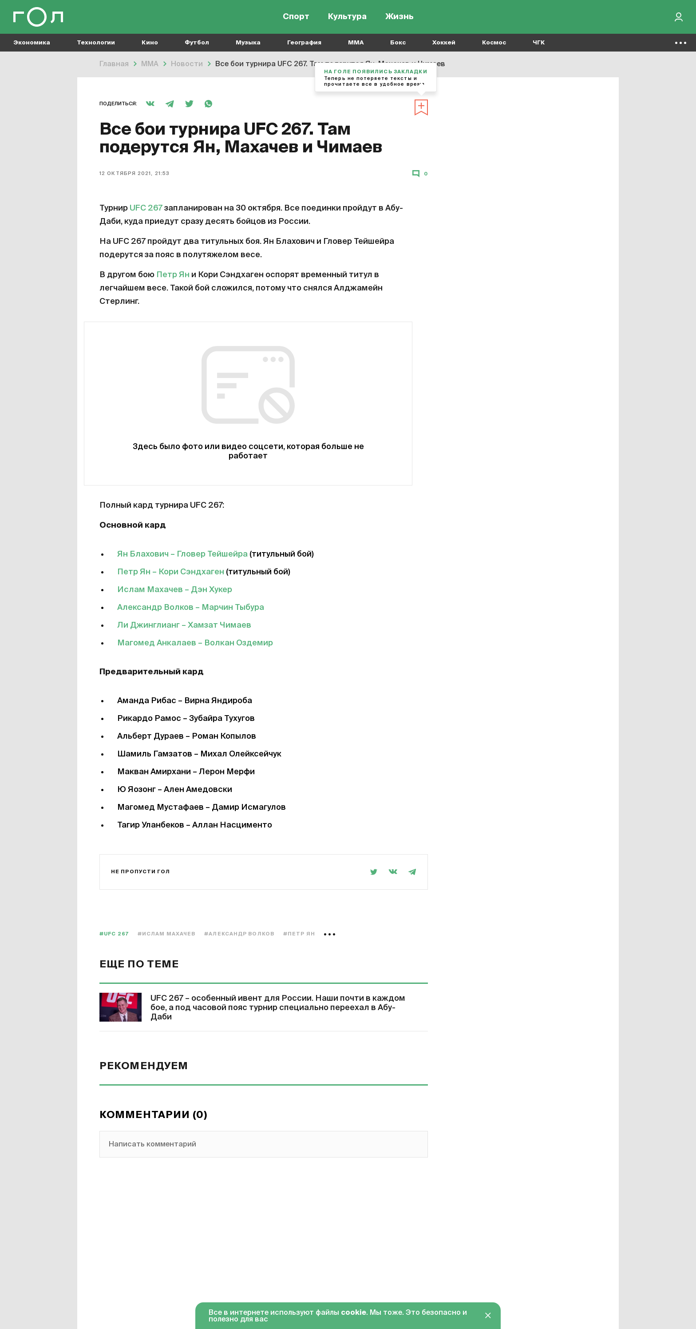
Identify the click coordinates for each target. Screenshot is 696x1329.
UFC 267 (146, 208)
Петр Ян (173, 275)
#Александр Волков (239, 933)
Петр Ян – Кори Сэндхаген (170, 572)
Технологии (96, 45)
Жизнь (399, 18)
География (304, 45)
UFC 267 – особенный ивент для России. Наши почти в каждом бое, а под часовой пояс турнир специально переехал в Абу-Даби (277, 1008)
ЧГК (539, 45)
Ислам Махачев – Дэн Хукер (174, 590)
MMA (356, 45)
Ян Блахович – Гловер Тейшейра (182, 554)
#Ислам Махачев (166, 933)
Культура (347, 18)
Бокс (398, 45)
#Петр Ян (299, 933)
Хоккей (443, 45)
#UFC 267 (114, 933)
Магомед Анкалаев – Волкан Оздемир (195, 643)
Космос (494, 45)
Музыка (248, 45)
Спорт (296, 18)
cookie (353, 1313)
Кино (150, 45)
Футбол (197, 45)
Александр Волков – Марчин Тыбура (190, 608)
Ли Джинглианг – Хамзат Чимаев (184, 625)
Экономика (31, 45)
